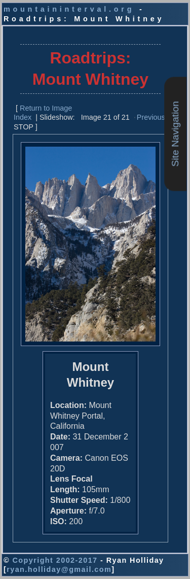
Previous (151, 117)
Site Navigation (175, 133)
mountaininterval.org (69, 9)
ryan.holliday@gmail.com (59, 569)
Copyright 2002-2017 (54, 560)
